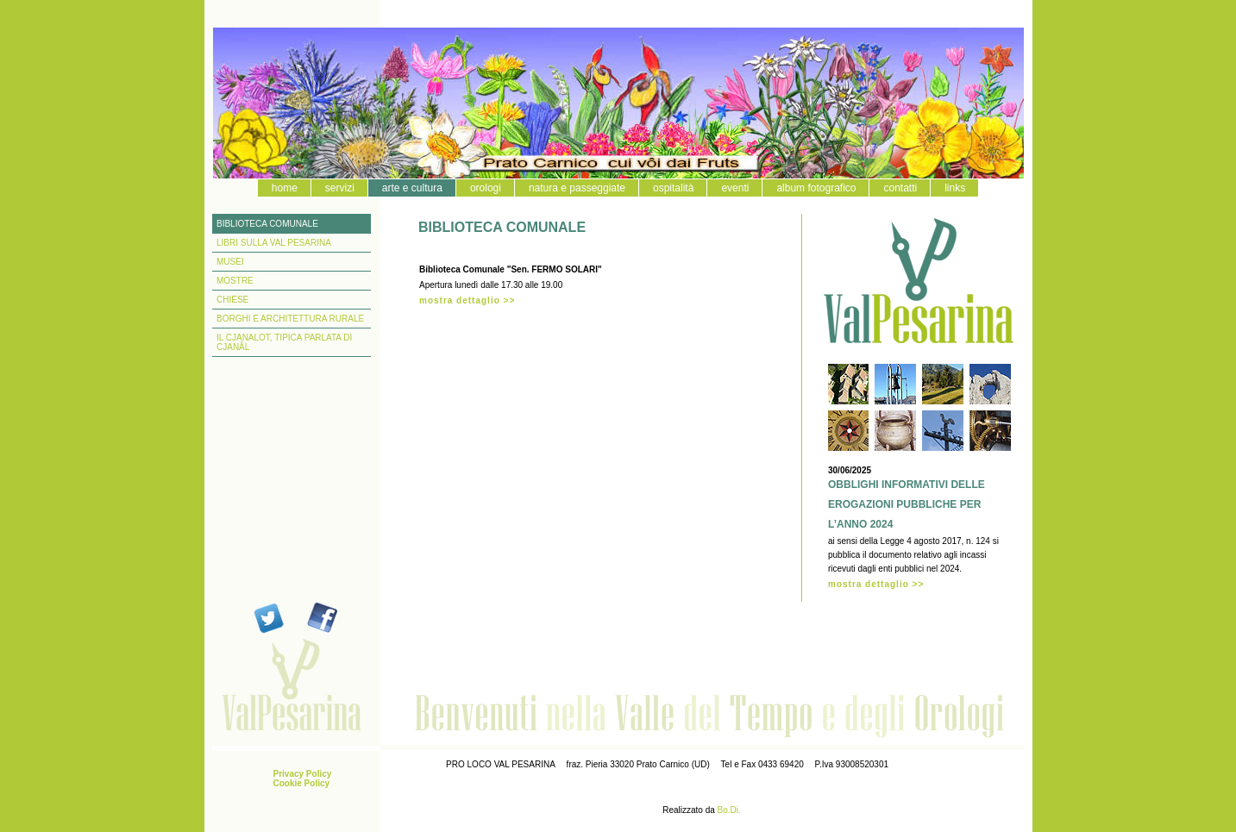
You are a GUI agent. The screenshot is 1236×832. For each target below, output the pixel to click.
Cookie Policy (301, 783)
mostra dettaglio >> (467, 300)
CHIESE (232, 299)
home (285, 188)
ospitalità (673, 188)
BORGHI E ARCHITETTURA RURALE (290, 318)
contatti (900, 188)
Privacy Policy (302, 774)
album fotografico (816, 188)
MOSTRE (235, 280)
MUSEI (230, 261)
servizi (339, 188)
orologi (485, 188)
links (954, 188)
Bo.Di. (729, 810)
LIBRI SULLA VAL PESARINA (273, 242)
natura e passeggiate (577, 188)
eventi (735, 188)
